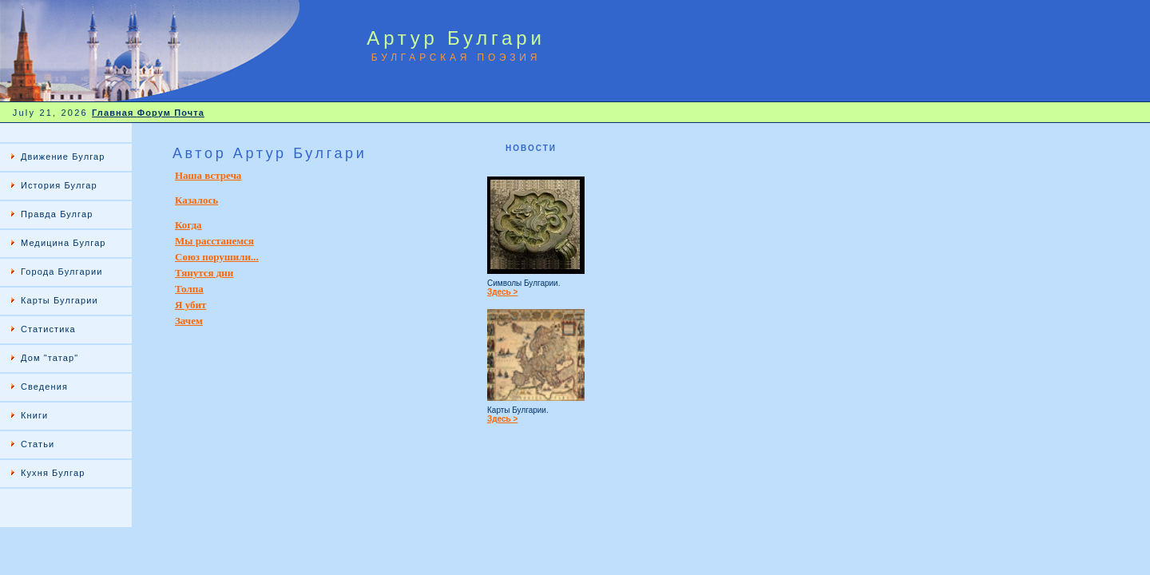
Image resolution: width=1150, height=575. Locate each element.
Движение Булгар (63, 156)
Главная (114, 112)
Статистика (48, 329)
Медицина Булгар (63, 243)
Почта (189, 112)
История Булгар (59, 185)
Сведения (44, 386)
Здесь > (502, 292)
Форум (155, 112)
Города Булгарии (61, 271)
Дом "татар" (49, 358)
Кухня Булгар (53, 473)
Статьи (37, 444)
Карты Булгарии (59, 300)
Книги (34, 415)
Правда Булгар (57, 214)
